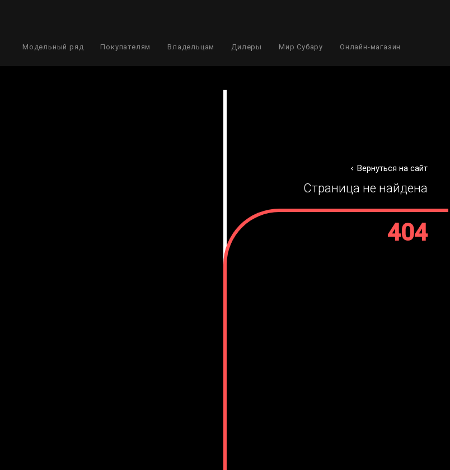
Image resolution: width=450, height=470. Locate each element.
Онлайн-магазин (370, 47)
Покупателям (125, 47)
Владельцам (190, 47)
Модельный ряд (52, 47)
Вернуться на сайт (392, 168)
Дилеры (246, 47)
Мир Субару (301, 47)
